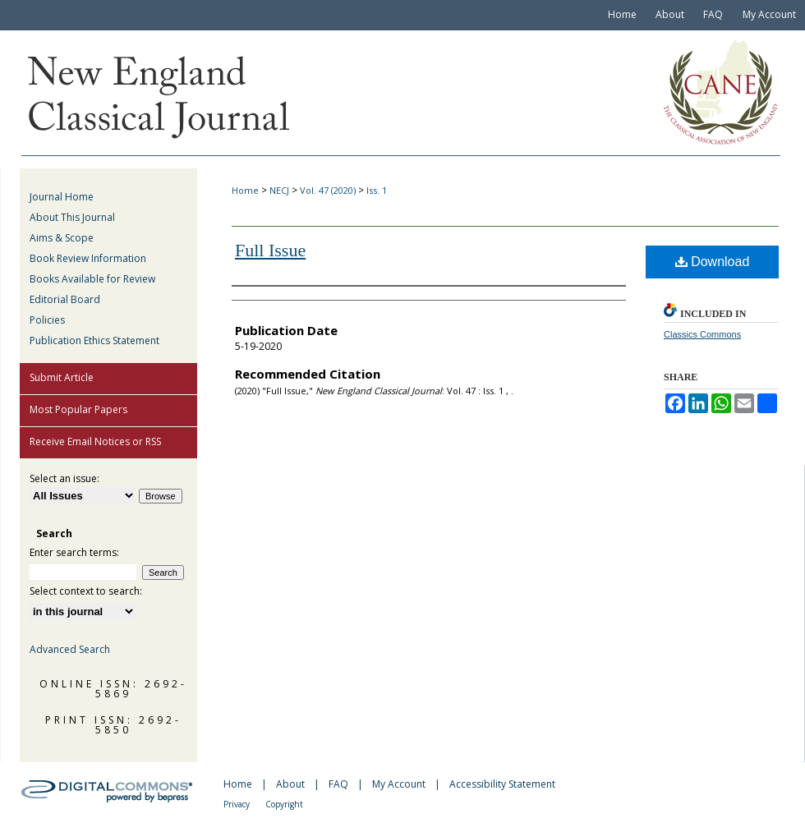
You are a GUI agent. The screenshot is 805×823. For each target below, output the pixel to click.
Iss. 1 (376, 190)
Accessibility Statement (502, 784)
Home (245, 190)
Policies (47, 320)
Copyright (284, 804)
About (290, 784)
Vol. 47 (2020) (328, 190)
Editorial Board (65, 299)
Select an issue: (64, 478)
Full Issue (270, 250)
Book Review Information (88, 258)
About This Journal (72, 217)
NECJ (279, 190)
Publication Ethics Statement (94, 340)
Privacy (236, 804)
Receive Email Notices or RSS (95, 441)
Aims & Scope (62, 238)
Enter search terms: (74, 552)
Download (712, 262)
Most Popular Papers (78, 409)
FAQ (338, 784)
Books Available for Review (92, 279)
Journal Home (62, 197)
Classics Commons (702, 334)
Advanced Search (70, 649)
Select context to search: (86, 591)
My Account (399, 784)
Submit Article (62, 377)
